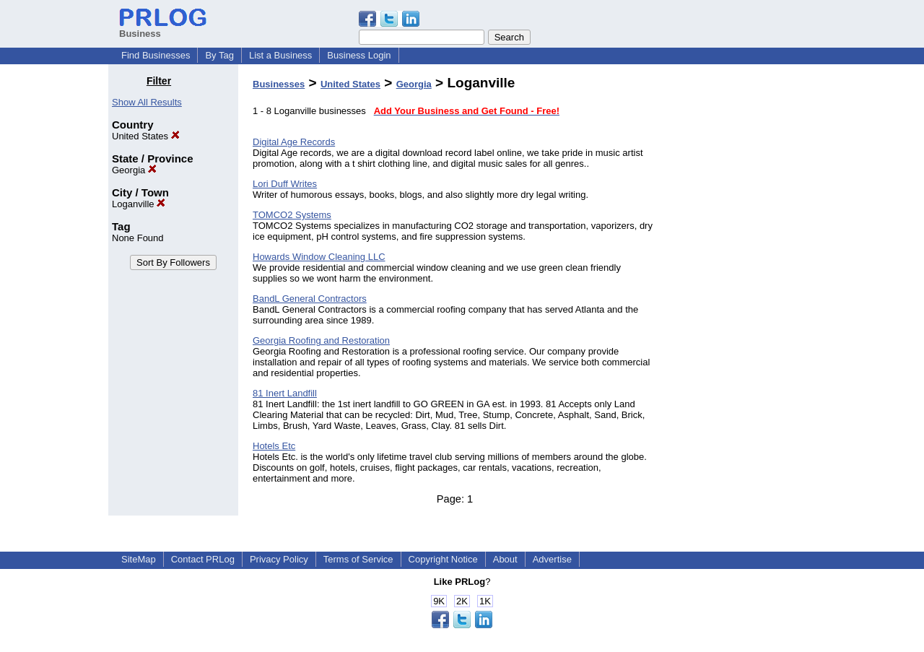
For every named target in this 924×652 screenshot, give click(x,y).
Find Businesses (155, 55)
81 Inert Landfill (285, 393)
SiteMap (138, 559)
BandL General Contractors (310, 298)
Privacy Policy (279, 559)
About (505, 559)
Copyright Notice (443, 559)
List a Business (280, 55)
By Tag (219, 55)
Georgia (134, 170)
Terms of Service (358, 559)
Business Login (359, 55)
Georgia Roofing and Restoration (321, 340)
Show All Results (147, 102)
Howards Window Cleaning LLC (319, 256)
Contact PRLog (203, 559)
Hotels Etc (274, 445)
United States (146, 136)
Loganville (138, 204)
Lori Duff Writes (285, 183)
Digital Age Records (294, 141)
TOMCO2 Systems (292, 214)
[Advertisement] (742, 291)
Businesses (279, 84)
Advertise (552, 559)
